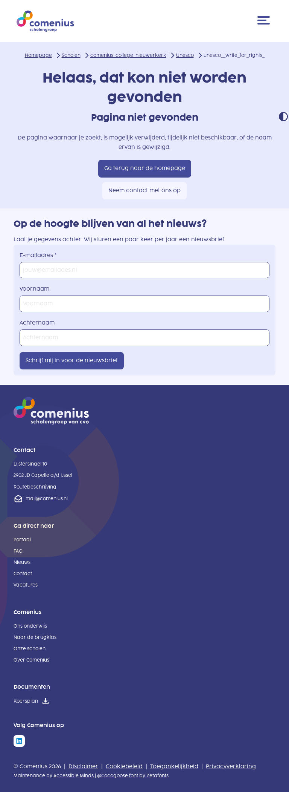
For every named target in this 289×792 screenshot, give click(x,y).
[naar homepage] (51, 423)
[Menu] (264, 21)
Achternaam (37, 323)
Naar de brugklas (35, 637)
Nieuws (22, 562)
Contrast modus (283, 116)
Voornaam (34, 289)
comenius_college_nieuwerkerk (128, 55)
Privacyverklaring (231, 766)
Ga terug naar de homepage (144, 168)
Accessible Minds (73, 775)
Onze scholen (30, 648)
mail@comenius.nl (47, 498)
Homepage (38, 55)
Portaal (22, 539)
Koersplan (26, 701)
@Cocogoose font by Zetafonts (133, 775)
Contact (23, 573)
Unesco (185, 55)
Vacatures (26, 585)
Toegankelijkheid (174, 766)
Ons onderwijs (30, 626)
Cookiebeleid (124, 766)
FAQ (18, 551)
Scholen (71, 55)
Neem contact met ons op (144, 190)
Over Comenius (31, 660)
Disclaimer (83, 766)
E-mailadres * (38, 255)
